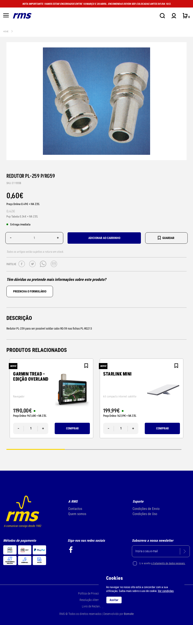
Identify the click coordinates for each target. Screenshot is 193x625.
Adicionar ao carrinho (104, 238)
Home (5, 31)
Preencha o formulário (29, 291)
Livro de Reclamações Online (98, 606)
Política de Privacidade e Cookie (96, 593)
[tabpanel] (51, 398)
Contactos (75, 509)
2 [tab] (94, 449)
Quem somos (77, 514)
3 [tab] (152, 449)
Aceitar (114, 600)
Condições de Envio (146, 509)
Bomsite (129, 614)
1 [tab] (35, 449)
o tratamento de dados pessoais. (168, 563)
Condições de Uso (145, 514)
